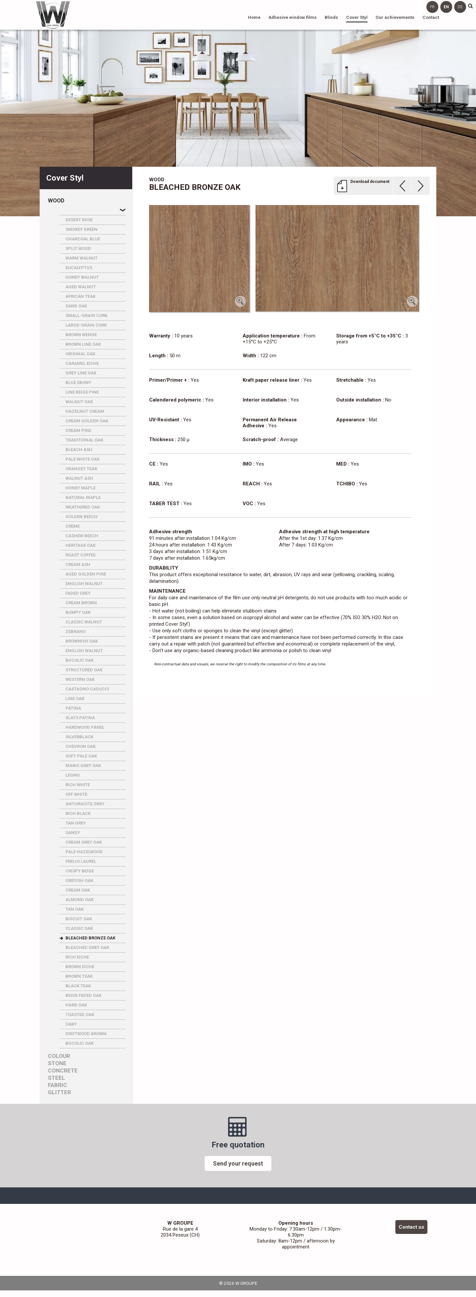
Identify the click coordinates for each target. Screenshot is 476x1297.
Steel (56, 1077)
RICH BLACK (78, 813)
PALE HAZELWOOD (84, 851)
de (460, 7)
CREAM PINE (78, 430)
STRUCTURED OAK (83, 669)
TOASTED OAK (79, 1014)
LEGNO (72, 775)
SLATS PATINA (80, 717)
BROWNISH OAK (81, 641)
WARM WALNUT (81, 258)
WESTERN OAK (80, 679)
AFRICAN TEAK (80, 296)
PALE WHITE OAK (82, 459)
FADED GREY (78, 593)
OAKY (71, 1024)
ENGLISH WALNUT (84, 583)
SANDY (72, 832)
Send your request (238, 1163)
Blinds (331, 17)
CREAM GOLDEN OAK (86, 420)
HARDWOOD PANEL (84, 727)
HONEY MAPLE (80, 487)
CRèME (72, 526)
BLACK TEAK (78, 985)
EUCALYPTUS (78, 267)
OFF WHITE (76, 794)
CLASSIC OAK (79, 928)
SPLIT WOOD (78, 248)
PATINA (73, 708)
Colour (59, 1056)
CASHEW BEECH (81, 535)
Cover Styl (357, 17)
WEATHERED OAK (82, 507)
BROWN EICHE (79, 966)
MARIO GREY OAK (83, 765)
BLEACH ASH (78, 449)
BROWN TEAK (79, 976)
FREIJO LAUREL (80, 861)
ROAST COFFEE (80, 554)
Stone (57, 1063)
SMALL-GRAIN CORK (86, 315)
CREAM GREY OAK (83, 842)
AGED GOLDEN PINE (85, 574)
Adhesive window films (292, 17)
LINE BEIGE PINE (82, 392)
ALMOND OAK (79, 899)
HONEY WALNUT (82, 277)
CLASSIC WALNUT (83, 621)
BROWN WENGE (81, 334)
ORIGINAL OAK (80, 353)
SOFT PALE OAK (81, 756)
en (446, 7)
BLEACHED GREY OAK (87, 947)
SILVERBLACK (79, 736)
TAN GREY (75, 823)
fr (432, 7)
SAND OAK (76, 305)
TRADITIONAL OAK (84, 440)
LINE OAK (74, 698)
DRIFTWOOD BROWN (85, 1033)
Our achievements (395, 17)
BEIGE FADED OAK (83, 995)
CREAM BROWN (81, 602)
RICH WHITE (77, 784)
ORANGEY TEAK (81, 468)
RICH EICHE (77, 957)
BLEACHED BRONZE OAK (90, 937)
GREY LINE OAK (80, 372)
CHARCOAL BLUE (82, 238)
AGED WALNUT (80, 286)
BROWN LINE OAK (83, 344)
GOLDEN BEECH (81, 516)
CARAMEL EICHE (82, 363)
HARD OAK (76, 1004)
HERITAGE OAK (80, 545)
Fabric (57, 1085)
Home (254, 17)
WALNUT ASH (79, 478)
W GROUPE (53, 15)
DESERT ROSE (79, 219)
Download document (369, 181)
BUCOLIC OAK (79, 660)
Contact (430, 17)
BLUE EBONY (78, 382)
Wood (56, 200)
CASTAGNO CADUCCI (87, 688)
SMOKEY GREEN (81, 229)
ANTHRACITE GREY (84, 803)
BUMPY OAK (78, 612)
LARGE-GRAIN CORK (86, 325)
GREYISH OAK (79, 880)
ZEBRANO (75, 631)
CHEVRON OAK (80, 746)
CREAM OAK (77, 890)
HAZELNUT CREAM (84, 411)
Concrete (63, 1070)
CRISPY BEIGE (79, 870)
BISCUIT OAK (78, 918)
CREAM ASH (77, 564)
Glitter (59, 1092)
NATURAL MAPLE (82, 497)
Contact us (411, 1227)
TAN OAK (74, 909)
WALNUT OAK (79, 401)
